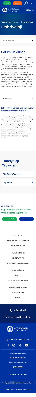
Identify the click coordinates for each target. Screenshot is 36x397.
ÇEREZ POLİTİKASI (18, 367)
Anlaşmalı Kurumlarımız (18, 263)
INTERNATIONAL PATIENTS (18, 280)
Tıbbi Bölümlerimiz (9, 22)
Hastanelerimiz (18, 253)
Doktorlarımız (18, 258)
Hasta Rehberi (18, 293)
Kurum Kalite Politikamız (18, 241)
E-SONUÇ (7, 3)
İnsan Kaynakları (18, 246)
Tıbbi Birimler (27, 22)
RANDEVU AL (26, 219)
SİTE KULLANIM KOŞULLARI (18, 353)
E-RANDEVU (17, 3)
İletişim (18, 298)
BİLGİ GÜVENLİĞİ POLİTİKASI (18, 358)
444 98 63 (18, 310)
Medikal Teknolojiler (18, 287)
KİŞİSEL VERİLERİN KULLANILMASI (18, 362)
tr (31, 3)
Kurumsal (18, 236)
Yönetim (18, 275)
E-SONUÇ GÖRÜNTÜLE (9, 219)
